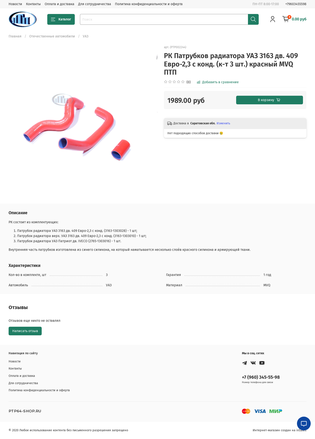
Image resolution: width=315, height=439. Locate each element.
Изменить (223, 123)
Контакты (33, 4)
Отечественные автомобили (52, 36)
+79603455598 (295, 4)
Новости (15, 4)
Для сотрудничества (94, 4)
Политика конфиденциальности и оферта (149, 4)
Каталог (61, 19)
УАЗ (85, 36)
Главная (15, 36)
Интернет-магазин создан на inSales (279, 430)
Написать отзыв (25, 331)
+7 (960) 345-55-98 (261, 377)
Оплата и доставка (59, 4)
